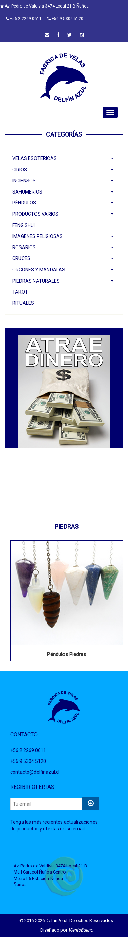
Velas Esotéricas (34, 158)
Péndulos (24, 202)
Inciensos (24, 180)
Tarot (20, 292)
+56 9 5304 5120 (65, 18)
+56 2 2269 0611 (24, 18)
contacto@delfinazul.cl (34, 772)
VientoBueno (80, 930)
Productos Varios (35, 214)
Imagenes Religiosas (37, 236)
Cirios (19, 169)
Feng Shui (23, 225)
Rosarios (24, 247)
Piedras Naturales (36, 281)
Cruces (21, 258)
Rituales (23, 303)
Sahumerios (27, 192)
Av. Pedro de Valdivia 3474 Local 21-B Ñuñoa (44, 6)
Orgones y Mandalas (38, 269)
